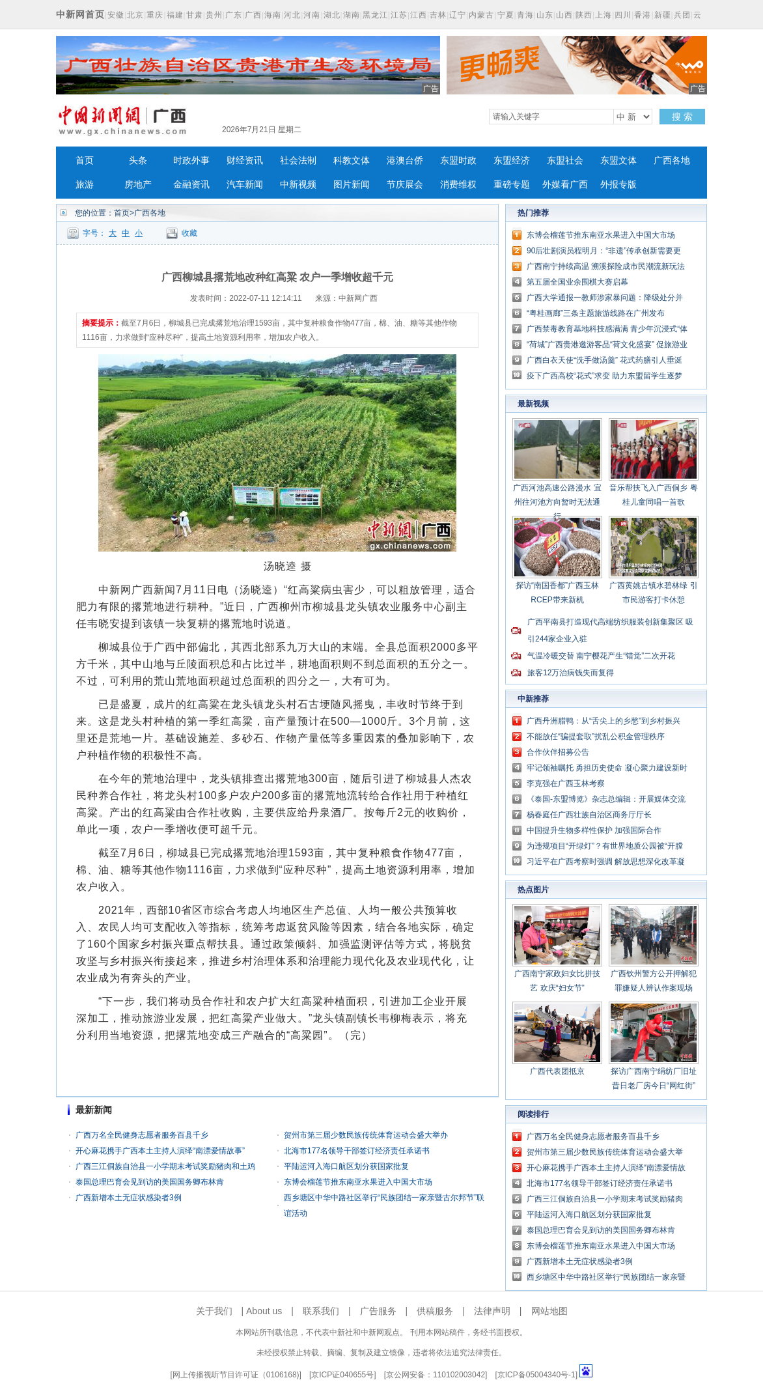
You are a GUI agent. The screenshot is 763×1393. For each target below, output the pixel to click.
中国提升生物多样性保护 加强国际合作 (594, 830)
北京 (135, 15)
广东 (233, 15)
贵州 (214, 15)
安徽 (115, 15)
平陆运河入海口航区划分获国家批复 (346, 1166)
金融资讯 (191, 185)
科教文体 (351, 160)
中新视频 (298, 185)
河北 (292, 15)
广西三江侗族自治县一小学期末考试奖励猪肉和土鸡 (165, 1166)
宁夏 (505, 15)
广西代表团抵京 (557, 1071)
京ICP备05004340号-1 (536, 1374)
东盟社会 (565, 160)
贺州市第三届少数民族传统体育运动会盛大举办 (366, 1135)
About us (264, 1311)
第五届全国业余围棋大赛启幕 (577, 282)
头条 (138, 160)
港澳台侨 (405, 160)
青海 (525, 15)
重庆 (154, 15)
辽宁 (457, 15)
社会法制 (298, 160)
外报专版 (618, 185)
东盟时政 (458, 160)
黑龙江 (375, 15)
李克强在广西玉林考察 (566, 783)
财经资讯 (245, 160)
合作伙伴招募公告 (558, 752)
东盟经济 (511, 160)
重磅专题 (511, 185)
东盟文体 (618, 160)
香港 (642, 15)
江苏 (399, 15)
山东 (544, 15)
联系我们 (321, 1311)
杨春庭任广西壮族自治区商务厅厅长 (589, 814)
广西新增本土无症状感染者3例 (129, 1197)
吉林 (438, 15)
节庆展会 (405, 185)
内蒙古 (481, 15)
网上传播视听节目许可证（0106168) (236, 1374)
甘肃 (194, 15)
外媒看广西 (565, 185)
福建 (175, 15)
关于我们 (214, 1311)
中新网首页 (80, 14)
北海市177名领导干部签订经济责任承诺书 (357, 1150)
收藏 (189, 233)
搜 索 (682, 116)
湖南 (351, 15)
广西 (253, 15)
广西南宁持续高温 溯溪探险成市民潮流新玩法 (606, 266)
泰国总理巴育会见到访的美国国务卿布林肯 (150, 1182)
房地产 (138, 185)
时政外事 (191, 160)
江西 (418, 15)
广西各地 (672, 160)
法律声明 (492, 1311)
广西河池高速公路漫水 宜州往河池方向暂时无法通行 (557, 502)
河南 (311, 15)
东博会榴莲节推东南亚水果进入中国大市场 (358, 1182)
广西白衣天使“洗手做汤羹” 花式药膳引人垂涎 (604, 360)
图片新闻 (351, 185)
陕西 (584, 15)
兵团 (682, 15)
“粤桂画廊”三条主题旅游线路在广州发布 (596, 313)
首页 (85, 160)
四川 (623, 15)
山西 (564, 15)
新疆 (662, 15)
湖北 (332, 15)
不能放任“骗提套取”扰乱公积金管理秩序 (596, 736)
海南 (272, 15)
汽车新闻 (245, 185)
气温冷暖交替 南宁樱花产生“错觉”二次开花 (601, 655)
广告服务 (378, 1311)
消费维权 (458, 185)
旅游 (85, 185)
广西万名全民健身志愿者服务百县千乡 (142, 1135)
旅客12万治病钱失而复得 (570, 672)
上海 (603, 15)
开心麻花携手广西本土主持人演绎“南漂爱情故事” (160, 1150)
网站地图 (549, 1311)
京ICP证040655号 (342, 1374)
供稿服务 (435, 1311)
